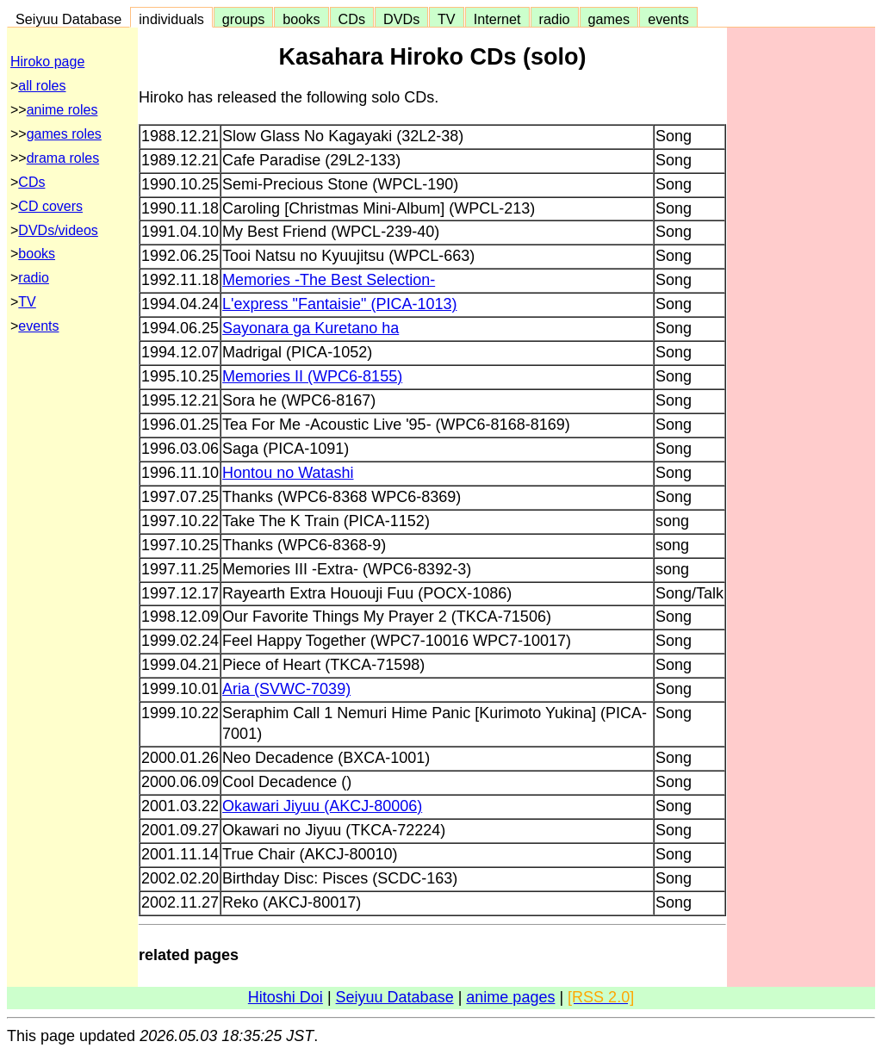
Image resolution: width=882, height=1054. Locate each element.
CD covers (50, 206)
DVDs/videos (57, 230)
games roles (64, 134)
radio (554, 19)
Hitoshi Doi (285, 997)
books (301, 19)
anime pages (510, 997)
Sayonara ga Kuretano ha (310, 328)
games (609, 19)
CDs (352, 19)
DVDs (401, 19)
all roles (41, 85)
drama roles (63, 158)
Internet (497, 19)
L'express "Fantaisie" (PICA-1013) (339, 304)
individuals (171, 19)
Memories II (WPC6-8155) (312, 376)
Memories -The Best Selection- (328, 279)
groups (243, 19)
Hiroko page (47, 61)
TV (446, 19)
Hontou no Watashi (287, 472)
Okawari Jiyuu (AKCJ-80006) (322, 806)
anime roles (62, 109)
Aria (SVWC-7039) (286, 689)
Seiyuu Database (68, 19)
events (668, 19)
